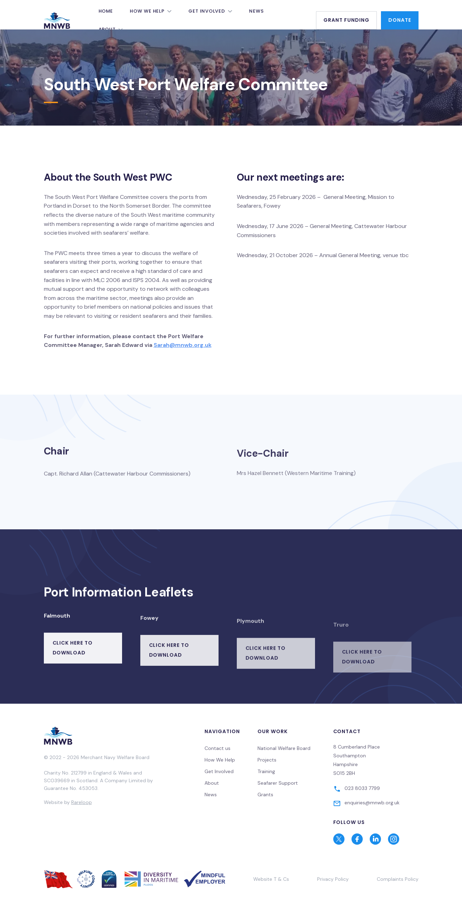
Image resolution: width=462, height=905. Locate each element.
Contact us (217, 748)
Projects (266, 760)
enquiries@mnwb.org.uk (372, 802)
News (256, 11)
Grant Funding (346, 20)
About (212, 783)
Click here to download (73, 663)
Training (266, 771)
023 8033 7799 (362, 788)
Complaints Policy (398, 879)
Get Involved (206, 11)
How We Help (147, 11)
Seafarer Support (277, 783)
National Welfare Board (283, 748)
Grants (265, 794)
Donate (399, 20)
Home (106, 11)
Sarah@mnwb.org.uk (183, 345)
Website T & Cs (271, 879)
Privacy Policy (333, 879)
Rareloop (81, 802)
